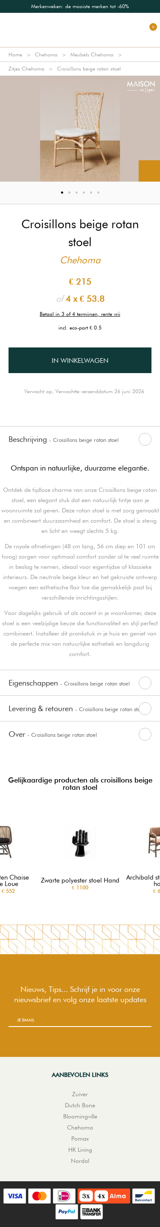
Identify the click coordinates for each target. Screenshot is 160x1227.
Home (15, 54)
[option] (80, 6)
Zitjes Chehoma (26, 68)
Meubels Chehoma (91, 54)
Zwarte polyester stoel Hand (80, 880)
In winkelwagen (80, 360)
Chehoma (46, 54)
